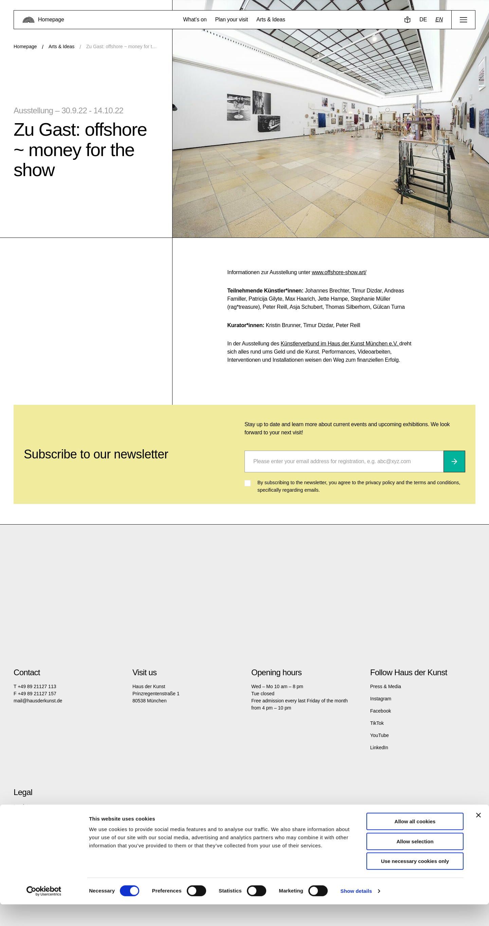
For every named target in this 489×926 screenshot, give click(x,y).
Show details (356, 912)
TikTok (377, 723)
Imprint (21, 806)
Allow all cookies (415, 843)
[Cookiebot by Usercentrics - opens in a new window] (44, 913)
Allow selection (414, 863)
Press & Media (385, 686)
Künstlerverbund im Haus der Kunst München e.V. (339, 343)
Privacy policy (28, 818)
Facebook (380, 711)
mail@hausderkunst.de (38, 700)
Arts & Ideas (61, 46)
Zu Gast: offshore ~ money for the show (122, 46)
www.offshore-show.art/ (339, 272)
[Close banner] (478, 836)
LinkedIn (379, 747)
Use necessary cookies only (415, 883)
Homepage (25, 46)
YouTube (379, 735)
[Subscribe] (454, 461)
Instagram (380, 698)
